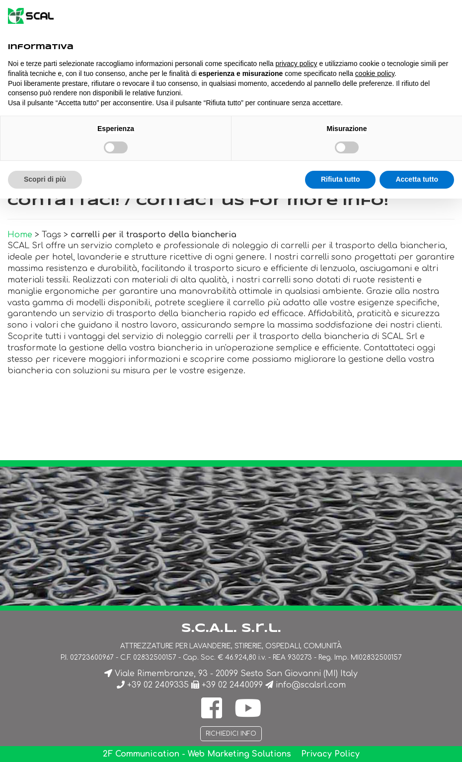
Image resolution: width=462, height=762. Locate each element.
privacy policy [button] (296, 64)
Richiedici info (231, 733)
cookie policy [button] (374, 73)
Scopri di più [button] (45, 179)
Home (19, 234)
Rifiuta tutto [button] (340, 179)
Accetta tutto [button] (416, 179)
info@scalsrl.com (311, 685)
